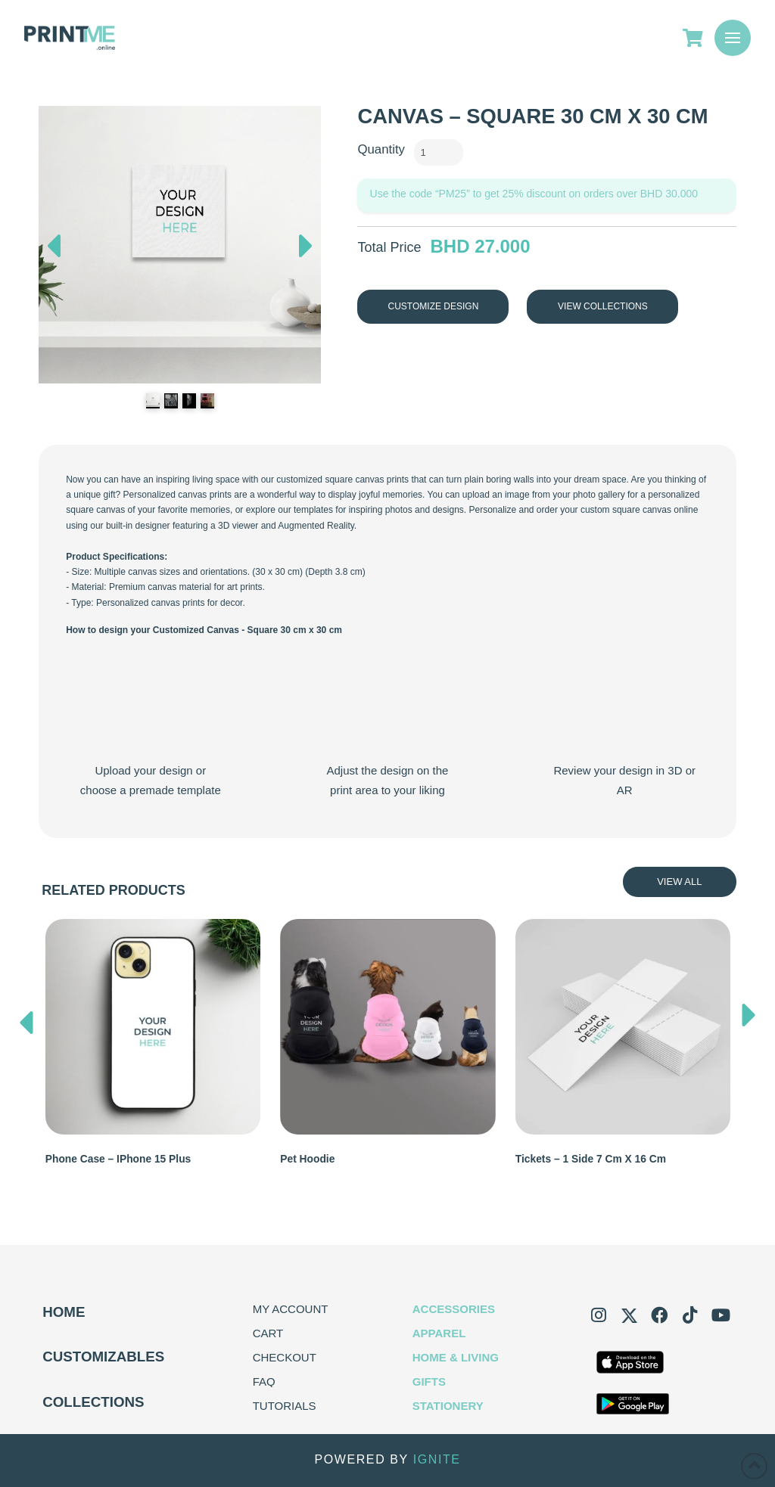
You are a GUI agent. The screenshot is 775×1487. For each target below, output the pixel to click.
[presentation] (26, 1018)
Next (306, 250)
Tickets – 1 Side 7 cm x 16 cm (590, 1159)
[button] (732, 38)
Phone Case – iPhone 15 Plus (118, 1159)
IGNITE (437, 1460)
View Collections (603, 306)
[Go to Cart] (698, 38)
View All (679, 881)
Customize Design (433, 306)
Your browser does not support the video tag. (150, 702)
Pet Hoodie (307, 1159)
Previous (54, 242)
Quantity (381, 149)
